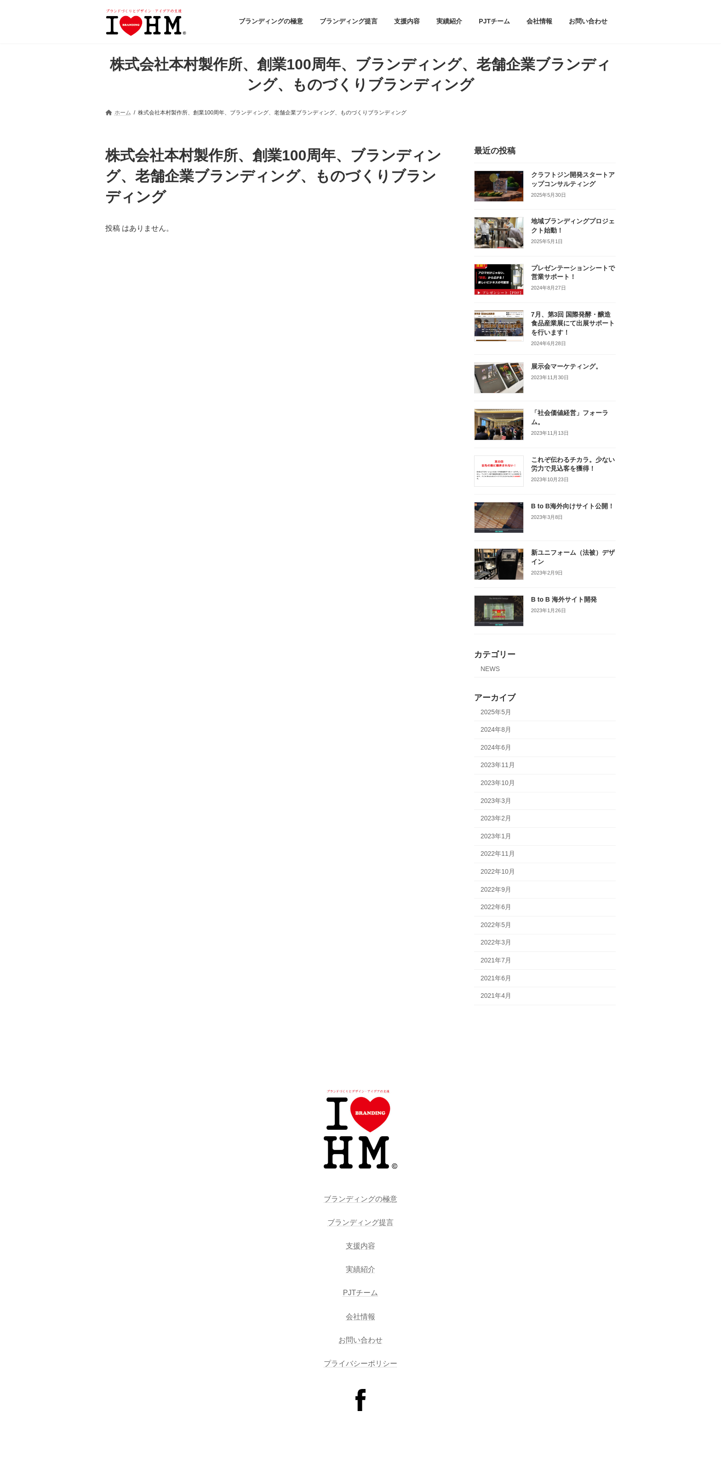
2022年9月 (496, 889)
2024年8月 (496, 729)
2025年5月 (496, 712)
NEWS (490, 668)
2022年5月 (496, 924)
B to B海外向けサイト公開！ (572, 506)
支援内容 (360, 1246)
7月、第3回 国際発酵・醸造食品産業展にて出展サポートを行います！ (573, 323)
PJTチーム (360, 1293)
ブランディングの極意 (360, 1199)
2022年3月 (496, 942)
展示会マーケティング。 (566, 366)
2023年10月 (498, 782)
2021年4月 (496, 995)
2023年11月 (498, 765)
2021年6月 (496, 978)
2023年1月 (496, 836)
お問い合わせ (360, 1340)
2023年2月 (496, 818)
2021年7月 (496, 960)
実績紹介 (360, 1269)
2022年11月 (498, 854)
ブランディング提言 (360, 1222)
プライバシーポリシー (360, 1363)
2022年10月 (498, 871)
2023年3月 (496, 800)
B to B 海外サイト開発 (564, 599)
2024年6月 (496, 747)
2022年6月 (496, 907)
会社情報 (360, 1316)
